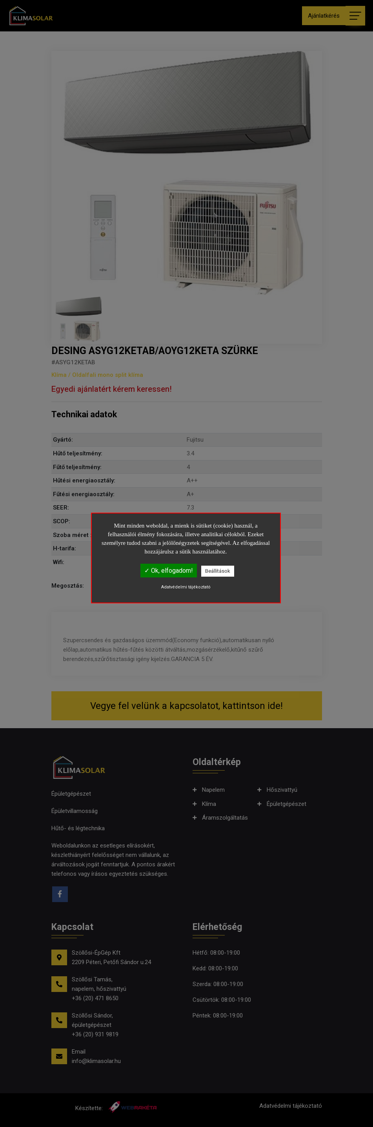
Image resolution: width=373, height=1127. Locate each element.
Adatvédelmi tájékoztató (186, 587)
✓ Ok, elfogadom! (168, 570)
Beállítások (217, 571)
